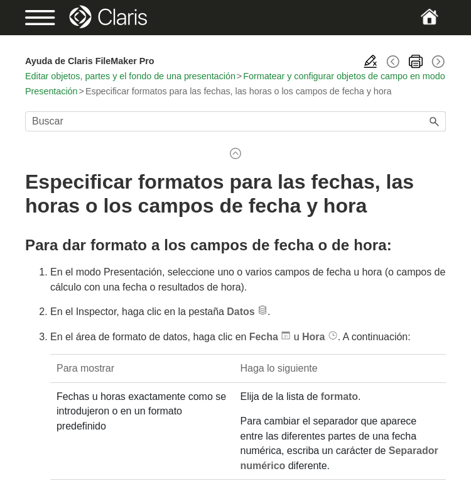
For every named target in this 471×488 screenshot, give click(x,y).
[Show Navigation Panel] (45, 18)
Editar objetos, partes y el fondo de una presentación (130, 76)
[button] (434, 121)
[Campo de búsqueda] (235, 121)
